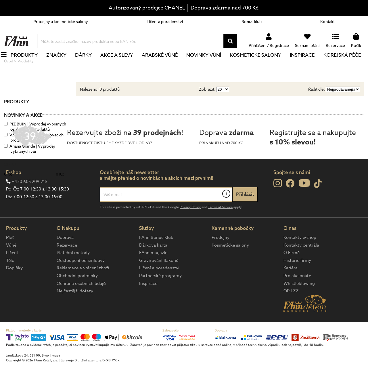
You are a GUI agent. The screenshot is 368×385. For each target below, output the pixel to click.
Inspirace (305, 64)
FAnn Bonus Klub (156, 257)
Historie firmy (297, 280)
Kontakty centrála (301, 264)
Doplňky (14, 287)
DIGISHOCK (111, 379)
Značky (59, 64)
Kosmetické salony (259, 64)
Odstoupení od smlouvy (81, 280)
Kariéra (290, 287)
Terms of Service (220, 226)
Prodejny (220, 257)
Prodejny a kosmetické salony (60, 21)
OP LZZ (291, 310)
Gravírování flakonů (159, 280)
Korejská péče (345, 64)
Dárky (86, 64)
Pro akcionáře (297, 295)
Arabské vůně (163, 64)
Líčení (12, 272)
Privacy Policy (190, 226)
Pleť (10, 257)
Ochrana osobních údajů (81, 303)
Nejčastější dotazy (75, 310)
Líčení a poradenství (165, 21)
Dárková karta (153, 264)
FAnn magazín (153, 272)
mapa (56, 374)
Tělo (10, 280)
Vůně (11, 264)
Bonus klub (251, 21)
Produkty (27, 64)
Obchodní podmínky (77, 295)
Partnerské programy (160, 295)
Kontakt (327, 21)
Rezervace (67, 264)
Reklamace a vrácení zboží (83, 287)
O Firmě (291, 272)
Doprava (65, 257)
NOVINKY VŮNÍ (207, 64)
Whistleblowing (299, 303)
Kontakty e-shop (299, 257)
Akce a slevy (119, 64)
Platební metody (73, 272)
